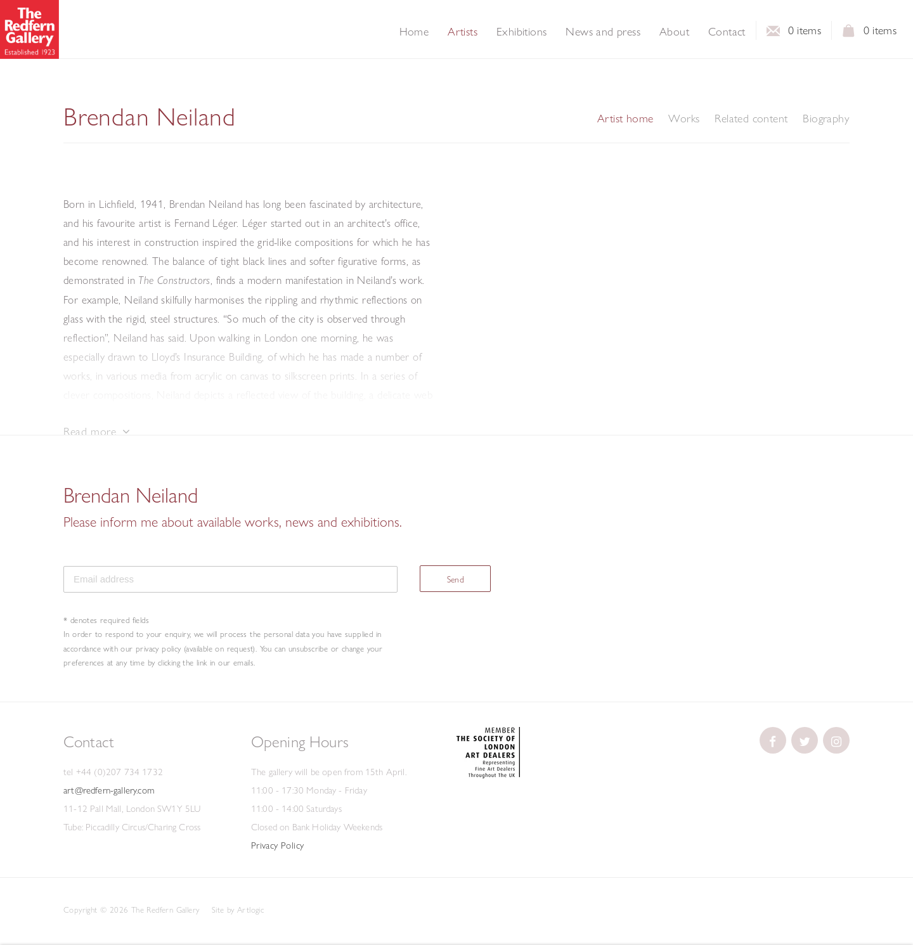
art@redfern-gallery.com (108, 790)
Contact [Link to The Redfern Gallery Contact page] (727, 32)
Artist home (625, 118)
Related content (751, 118)
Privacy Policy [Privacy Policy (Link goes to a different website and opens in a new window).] (277, 845)
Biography (826, 118)
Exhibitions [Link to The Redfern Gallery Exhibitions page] (521, 32)
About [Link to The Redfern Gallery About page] (674, 32)
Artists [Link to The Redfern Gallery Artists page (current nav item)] (462, 32)
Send (456, 579)
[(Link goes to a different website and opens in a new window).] (488, 775)
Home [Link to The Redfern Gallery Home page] (414, 32)
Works (683, 118)
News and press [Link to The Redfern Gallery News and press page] (603, 32)
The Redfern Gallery (29, 29)
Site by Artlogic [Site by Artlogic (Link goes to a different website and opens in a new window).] (238, 909)
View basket (849, 34)
